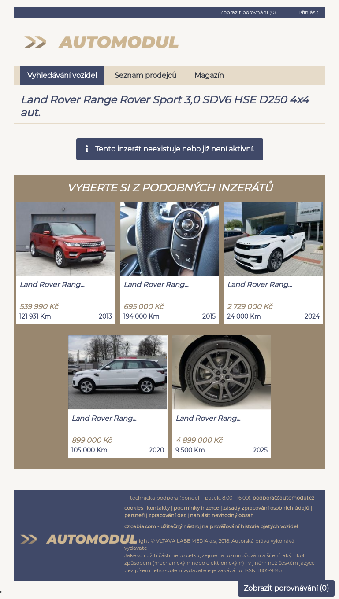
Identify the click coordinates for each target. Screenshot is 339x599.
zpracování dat (167, 515)
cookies (133, 508)
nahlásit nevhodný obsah (222, 515)
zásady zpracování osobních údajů (266, 508)
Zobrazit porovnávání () (286, 588)
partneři (134, 515)
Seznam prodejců (146, 75)
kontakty (158, 508)
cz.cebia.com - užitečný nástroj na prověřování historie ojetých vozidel (211, 526)
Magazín (209, 75)
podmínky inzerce (196, 508)
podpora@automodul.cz (283, 498)
